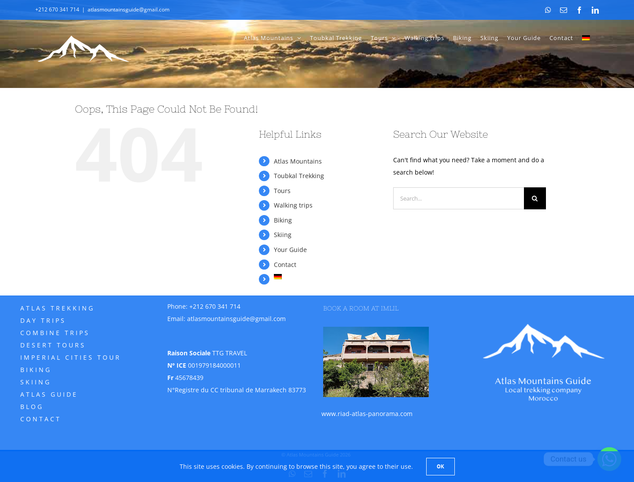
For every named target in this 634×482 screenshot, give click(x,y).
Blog (32, 406)
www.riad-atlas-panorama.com (367, 413)
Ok (440, 466)
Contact (285, 264)
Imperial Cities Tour (70, 357)
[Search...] (458, 198)
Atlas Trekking (57, 308)
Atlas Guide (49, 394)
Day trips (43, 320)
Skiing (282, 234)
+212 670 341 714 (214, 306)
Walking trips (293, 205)
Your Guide (290, 249)
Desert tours (53, 345)
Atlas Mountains (298, 161)
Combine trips (55, 333)
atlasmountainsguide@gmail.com (129, 9)
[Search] (535, 198)
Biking (283, 220)
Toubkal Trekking (299, 176)
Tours (282, 190)
